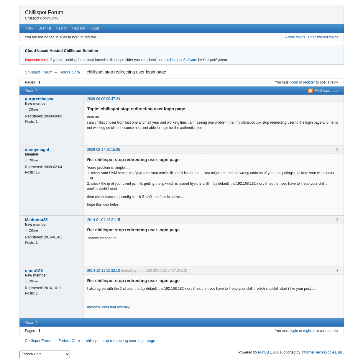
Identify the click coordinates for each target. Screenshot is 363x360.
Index (29, 28)
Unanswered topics (323, 37)
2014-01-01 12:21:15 (103, 220)
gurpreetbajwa (39, 98)
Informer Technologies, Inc (322, 352)
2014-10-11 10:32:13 (103, 271)
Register (79, 28)
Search (61, 28)
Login (94, 28)
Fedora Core (69, 72)
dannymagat (37, 149)
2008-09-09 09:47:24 (103, 99)
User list (44, 28)
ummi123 (34, 270)
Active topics (295, 37)
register (309, 82)
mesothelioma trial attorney (108, 307)
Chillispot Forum (44, 12)
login (294, 82)
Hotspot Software (183, 60)
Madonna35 (36, 219)
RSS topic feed (326, 91)
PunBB (263, 352)
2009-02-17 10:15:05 (103, 150)
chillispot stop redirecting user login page (126, 71)
